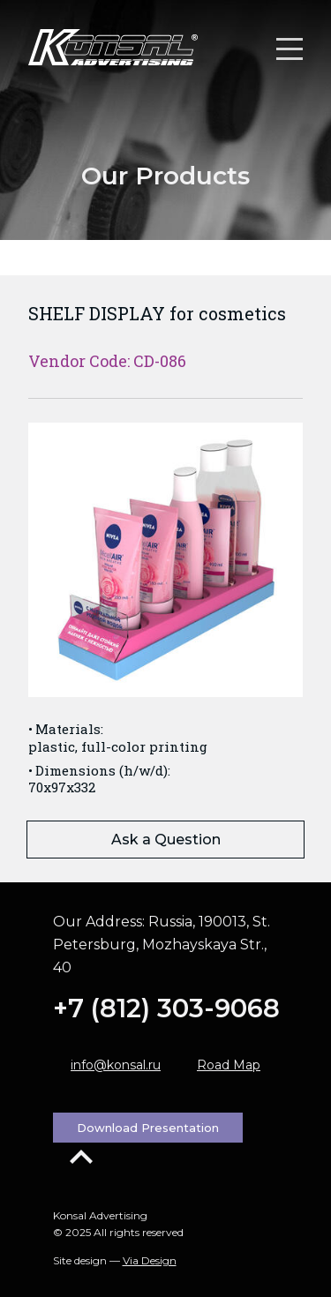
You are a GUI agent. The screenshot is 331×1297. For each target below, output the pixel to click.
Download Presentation (148, 1128)
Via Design (150, 1260)
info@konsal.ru (116, 1065)
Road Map (228, 1065)
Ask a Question (166, 839)
